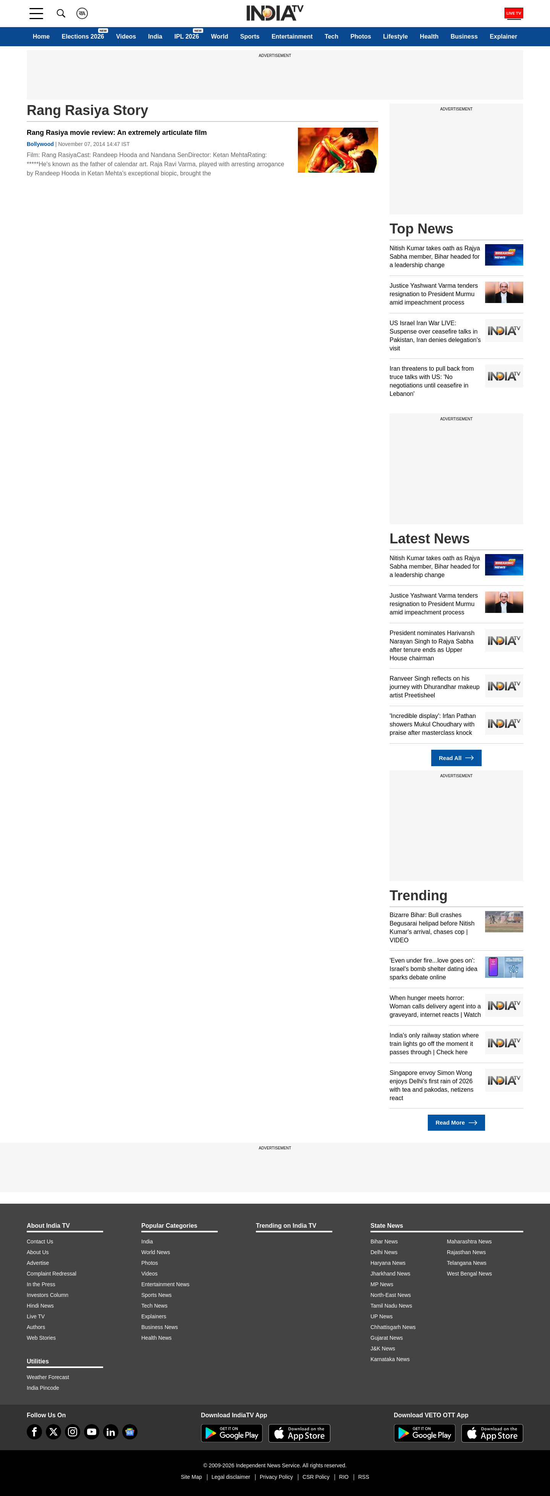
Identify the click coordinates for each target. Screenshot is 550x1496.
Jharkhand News (390, 1274)
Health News (156, 1338)
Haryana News (388, 1263)
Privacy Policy (276, 1477)
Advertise (38, 1263)
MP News (381, 1284)
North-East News (390, 1295)
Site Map (191, 1477)
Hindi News (40, 1306)
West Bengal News (469, 1274)
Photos (360, 36)
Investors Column (47, 1295)
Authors (36, 1327)
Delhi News (384, 1252)
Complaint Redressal (51, 1274)
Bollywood (40, 144)
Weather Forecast (48, 1377)
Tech (331, 36)
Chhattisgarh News (393, 1327)
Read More (456, 1122)
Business (464, 36)
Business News (159, 1327)
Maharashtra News (469, 1241)
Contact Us (40, 1241)
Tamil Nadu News (391, 1306)
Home (41, 36)
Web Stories (41, 1338)
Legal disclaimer (231, 1477)
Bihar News (384, 1241)
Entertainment (292, 36)
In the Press (41, 1284)
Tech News (154, 1306)
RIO (344, 1477)
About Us (38, 1252)
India (155, 36)
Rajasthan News (466, 1252)
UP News (381, 1316)
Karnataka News (390, 1359)
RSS (363, 1477)
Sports (250, 36)
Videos (126, 36)
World (219, 36)
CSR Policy (316, 1477)
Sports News (156, 1295)
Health (429, 36)
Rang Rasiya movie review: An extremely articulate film (117, 132)
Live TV (36, 1316)
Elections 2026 (83, 36)
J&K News (382, 1348)
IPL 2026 (186, 36)
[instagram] (72, 1431)
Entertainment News (165, 1284)
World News (155, 1252)
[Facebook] (34, 1431)
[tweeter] (53, 1431)
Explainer (503, 36)
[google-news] (130, 1431)
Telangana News (467, 1263)
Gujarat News (386, 1338)
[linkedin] (110, 1431)
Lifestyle (395, 36)
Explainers (153, 1316)
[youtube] (91, 1431)
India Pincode (43, 1388)
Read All (456, 758)
